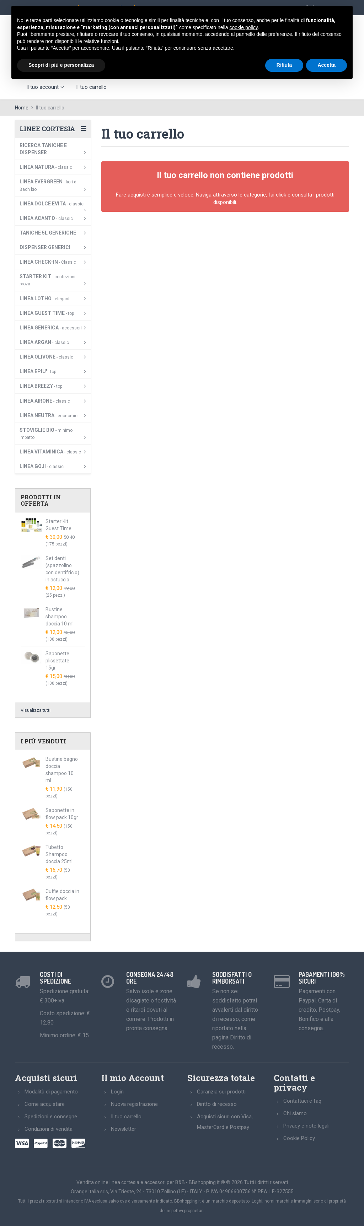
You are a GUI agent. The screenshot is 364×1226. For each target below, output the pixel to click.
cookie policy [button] (244, 27)
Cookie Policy (299, 1138)
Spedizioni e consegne (51, 1116)
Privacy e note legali (306, 1126)
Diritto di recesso (217, 1104)
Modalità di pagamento (51, 1091)
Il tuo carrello (91, 87)
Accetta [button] (326, 65)
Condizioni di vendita (49, 1129)
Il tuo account (45, 87)
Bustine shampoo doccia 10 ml (60, 617)
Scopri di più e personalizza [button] (61, 65)
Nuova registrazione (134, 1104)
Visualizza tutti (35, 710)
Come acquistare (45, 1104)
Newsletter (123, 1129)
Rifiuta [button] (284, 65)
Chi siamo (295, 1113)
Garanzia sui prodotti (221, 1091)
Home (21, 108)
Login (117, 1091)
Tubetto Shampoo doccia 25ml (59, 854)
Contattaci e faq (302, 1101)
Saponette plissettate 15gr (57, 661)
